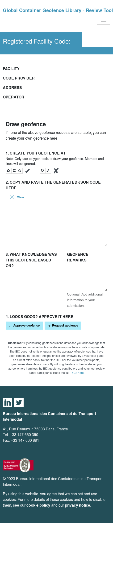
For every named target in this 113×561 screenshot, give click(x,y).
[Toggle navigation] (103, 20)
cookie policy (38, 505)
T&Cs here (77, 373)
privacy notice (77, 505)
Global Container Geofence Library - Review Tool (58, 10)
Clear (17, 197)
